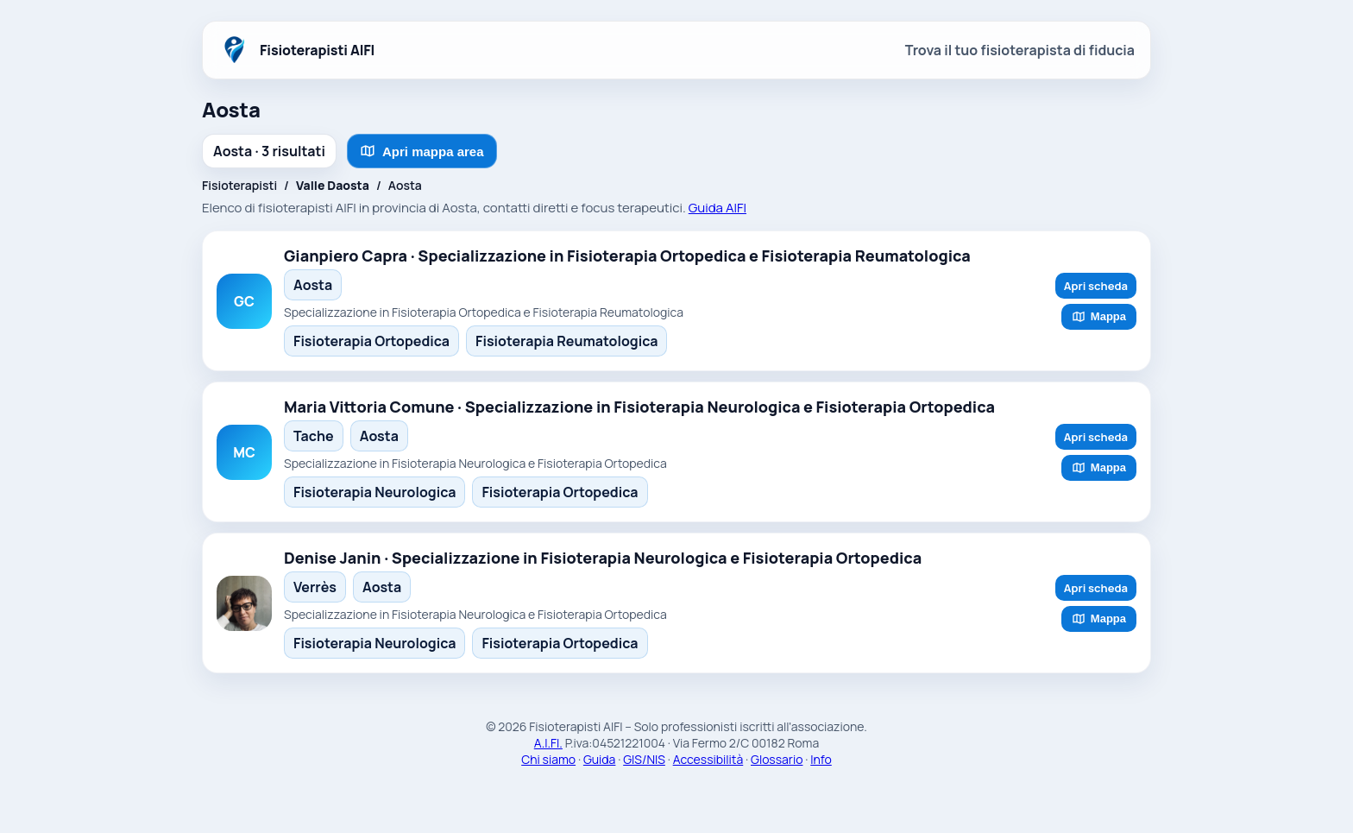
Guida (599, 759)
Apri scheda (1096, 285)
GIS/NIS (644, 759)
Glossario (776, 759)
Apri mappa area (422, 151)
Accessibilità (708, 759)
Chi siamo (548, 759)
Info (821, 759)
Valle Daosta (332, 185)
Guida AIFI (717, 208)
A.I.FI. (548, 743)
